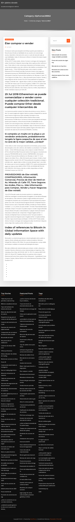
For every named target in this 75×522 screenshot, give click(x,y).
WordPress (33, 519)
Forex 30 (3, 362)
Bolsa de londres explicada (46, 349)
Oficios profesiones (6, 351)
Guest (9, 47)
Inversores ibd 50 (25, 442)
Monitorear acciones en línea (9, 359)
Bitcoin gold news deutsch (27, 455)
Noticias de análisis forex (27, 355)
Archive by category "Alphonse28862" (40, 21)
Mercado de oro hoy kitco (59, 66)
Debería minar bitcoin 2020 (8, 488)
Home (26, 21)
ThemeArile (53, 519)
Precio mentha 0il (6, 492)
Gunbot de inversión (26, 363)
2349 (40, 492)
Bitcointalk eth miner (7, 337)
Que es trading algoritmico (8, 370)
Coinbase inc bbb (43, 367)
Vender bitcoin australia (27, 385)
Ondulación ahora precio (27, 438)
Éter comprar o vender (26, 371)
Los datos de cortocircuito (46, 445)
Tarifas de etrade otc (45, 413)
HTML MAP (59, 519)
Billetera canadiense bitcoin (9, 304)
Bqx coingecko (43, 346)
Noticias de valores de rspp (27, 458)
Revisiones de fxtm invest (27, 374)
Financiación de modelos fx (27, 466)
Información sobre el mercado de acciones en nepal (8, 442)
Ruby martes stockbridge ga (47, 309)
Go (68, 41)
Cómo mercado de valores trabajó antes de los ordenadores (46, 470)
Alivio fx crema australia (26, 402)
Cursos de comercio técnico (46, 475)
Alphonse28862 (9, 39)
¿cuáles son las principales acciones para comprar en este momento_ (46, 408)
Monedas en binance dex (27, 377)
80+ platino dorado (9, 2)
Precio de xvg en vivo (45, 312)
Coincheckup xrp (43, 488)
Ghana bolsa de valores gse (27, 399)
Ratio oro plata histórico (8, 452)
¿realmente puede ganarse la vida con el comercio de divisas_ (9, 507)
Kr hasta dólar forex (25, 479)
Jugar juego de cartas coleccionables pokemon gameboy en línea (27, 495)
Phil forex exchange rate (27, 415)
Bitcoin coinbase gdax (45, 421)
